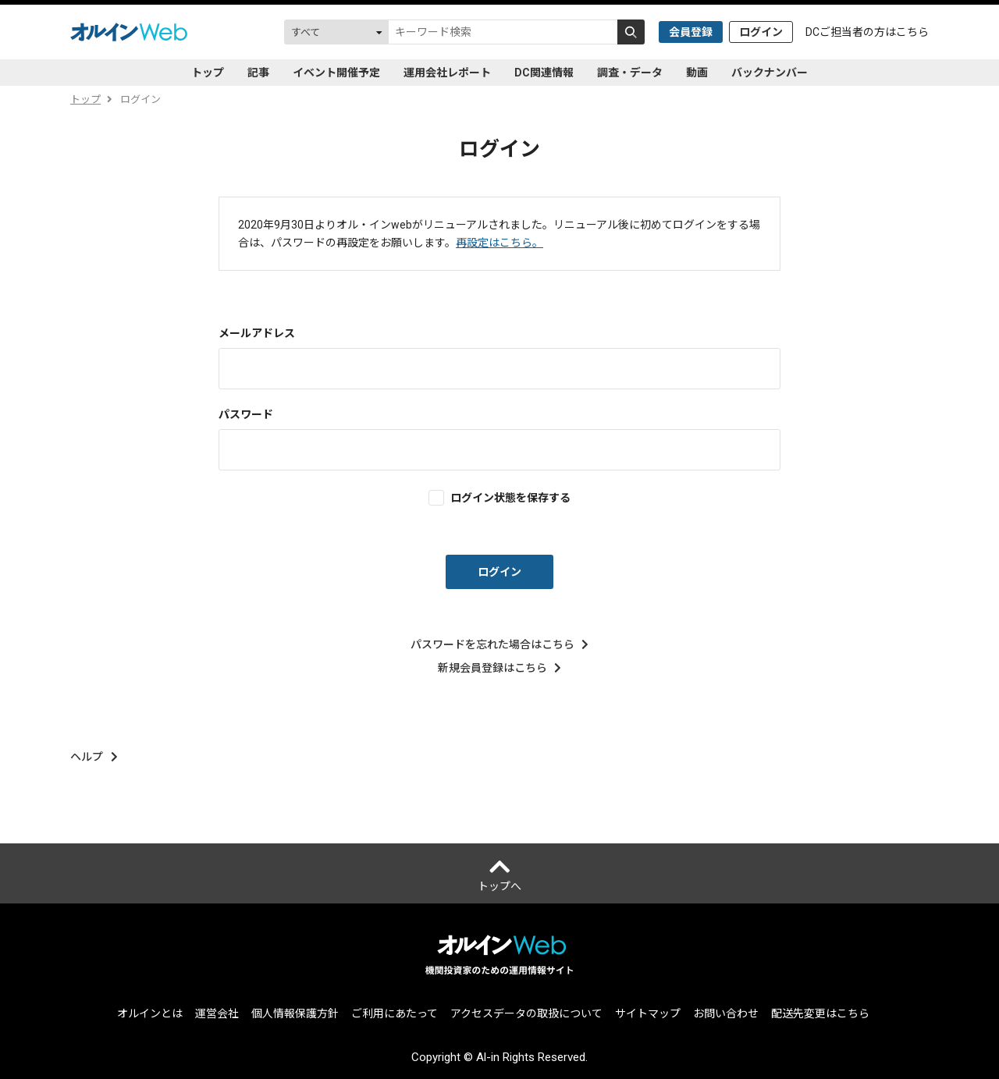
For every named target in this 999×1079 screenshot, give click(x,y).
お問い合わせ (726, 1013)
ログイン (761, 32)
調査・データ (630, 72)
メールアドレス (257, 333)
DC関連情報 (544, 72)
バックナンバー (769, 72)
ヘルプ (94, 756)
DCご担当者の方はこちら (867, 32)
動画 (697, 72)
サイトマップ (648, 1013)
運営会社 (217, 1013)
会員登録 (691, 32)
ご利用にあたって (394, 1013)
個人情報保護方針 (295, 1013)
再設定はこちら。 (499, 242)
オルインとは (150, 1013)
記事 (258, 72)
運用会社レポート (447, 72)
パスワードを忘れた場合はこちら (500, 644)
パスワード (246, 414)
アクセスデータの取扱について (526, 1013)
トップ (207, 72)
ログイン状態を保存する (510, 497)
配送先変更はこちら (820, 1013)
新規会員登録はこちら (500, 667)
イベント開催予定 (336, 72)
